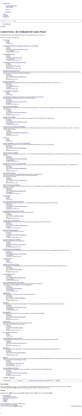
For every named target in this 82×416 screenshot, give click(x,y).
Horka (9, 133)
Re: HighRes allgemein (18, 327)
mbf (9, 328)
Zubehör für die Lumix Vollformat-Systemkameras (14, 126)
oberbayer (10, 181)
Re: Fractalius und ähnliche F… (19, 298)
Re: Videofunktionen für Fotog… (20, 307)
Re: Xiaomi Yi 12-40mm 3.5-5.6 (20, 180)
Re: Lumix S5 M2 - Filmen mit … (20, 112)
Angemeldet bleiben (50, 380)
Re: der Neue (15, 86)
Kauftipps (5, 357)
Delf (9, 236)
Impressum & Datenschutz (9, 54)
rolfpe (9, 226)
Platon (50, 393)
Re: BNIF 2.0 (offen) (17, 269)
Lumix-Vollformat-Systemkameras (10, 91)
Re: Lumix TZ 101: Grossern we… (20, 206)
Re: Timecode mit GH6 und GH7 (20, 158)
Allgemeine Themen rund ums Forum (11, 70)
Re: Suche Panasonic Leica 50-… (20, 343)
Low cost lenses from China (9, 173)
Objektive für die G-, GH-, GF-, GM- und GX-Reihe (14, 163)
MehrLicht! (10, 308)
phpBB (7, 403)
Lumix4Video (11, 160)
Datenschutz (78, 406)
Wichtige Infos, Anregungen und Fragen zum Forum (14, 62)
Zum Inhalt (3, 26)
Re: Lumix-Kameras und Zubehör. (20, 372)
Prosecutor (10, 123)
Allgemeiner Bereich (7, 258)
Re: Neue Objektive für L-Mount (20, 122)
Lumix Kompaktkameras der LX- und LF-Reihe (13, 211)
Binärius (9, 67)
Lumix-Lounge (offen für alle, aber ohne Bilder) (13, 282)
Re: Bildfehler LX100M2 (18, 215)
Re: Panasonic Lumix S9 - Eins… (20, 101)
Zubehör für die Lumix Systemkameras (11, 185)
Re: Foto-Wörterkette (17, 288)
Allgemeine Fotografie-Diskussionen (11, 264)
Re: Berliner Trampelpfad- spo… (20, 76)
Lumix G (5, 137)
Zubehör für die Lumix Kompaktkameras (12, 249)
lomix (9, 270)
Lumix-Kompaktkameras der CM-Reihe (12, 239)
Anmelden (5, 377)
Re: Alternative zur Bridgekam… (20, 235)
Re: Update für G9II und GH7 (19, 317)
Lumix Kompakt (6, 195)
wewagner (10, 192)
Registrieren (11, 377)
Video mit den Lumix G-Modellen (10, 152)
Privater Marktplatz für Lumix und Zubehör (12, 338)
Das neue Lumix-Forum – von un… (20, 49)
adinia (9, 374)
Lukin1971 (10, 255)
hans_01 (9, 207)
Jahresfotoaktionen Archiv (9, 274)
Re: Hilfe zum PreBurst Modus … (20, 148)
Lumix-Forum (6, 39)
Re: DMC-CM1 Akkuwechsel (19, 244)
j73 (8, 149)
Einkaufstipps (6, 347)
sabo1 (9, 245)
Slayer (9, 113)
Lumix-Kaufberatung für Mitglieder (11, 368)
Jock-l (9, 78)
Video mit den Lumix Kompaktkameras (11, 220)
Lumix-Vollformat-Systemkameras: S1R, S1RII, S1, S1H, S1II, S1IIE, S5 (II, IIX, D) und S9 (23, 96)
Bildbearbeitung (6, 293)
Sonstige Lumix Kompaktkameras (10, 230)
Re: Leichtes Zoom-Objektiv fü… (20, 168)
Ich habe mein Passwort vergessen (36, 380)
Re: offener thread (16, 66)
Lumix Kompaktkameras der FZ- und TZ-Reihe (13, 201)
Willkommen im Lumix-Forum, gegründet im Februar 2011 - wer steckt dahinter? (20, 45)
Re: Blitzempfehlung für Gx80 (19, 191)
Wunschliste (5, 302)
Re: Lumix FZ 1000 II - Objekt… (20, 254)
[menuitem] (11, 5)
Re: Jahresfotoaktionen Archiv (19, 277)
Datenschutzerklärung (17, 57)
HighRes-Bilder (6, 321)
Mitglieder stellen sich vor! (9, 81)
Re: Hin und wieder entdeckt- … (20, 352)
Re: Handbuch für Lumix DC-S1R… (21, 132)
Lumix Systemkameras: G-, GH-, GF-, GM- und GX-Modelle (16, 143)
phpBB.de (15, 404)
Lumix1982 (10, 289)
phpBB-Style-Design (18, 406)
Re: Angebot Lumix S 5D (18, 363)
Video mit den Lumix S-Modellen (10, 106)
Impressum (73, 406)
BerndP (9, 87)
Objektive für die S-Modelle (9, 117)
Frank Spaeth (11, 50)
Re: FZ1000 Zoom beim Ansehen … (20, 225)
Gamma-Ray (10, 278)
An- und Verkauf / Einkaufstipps (10, 332)
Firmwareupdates (7, 312)
